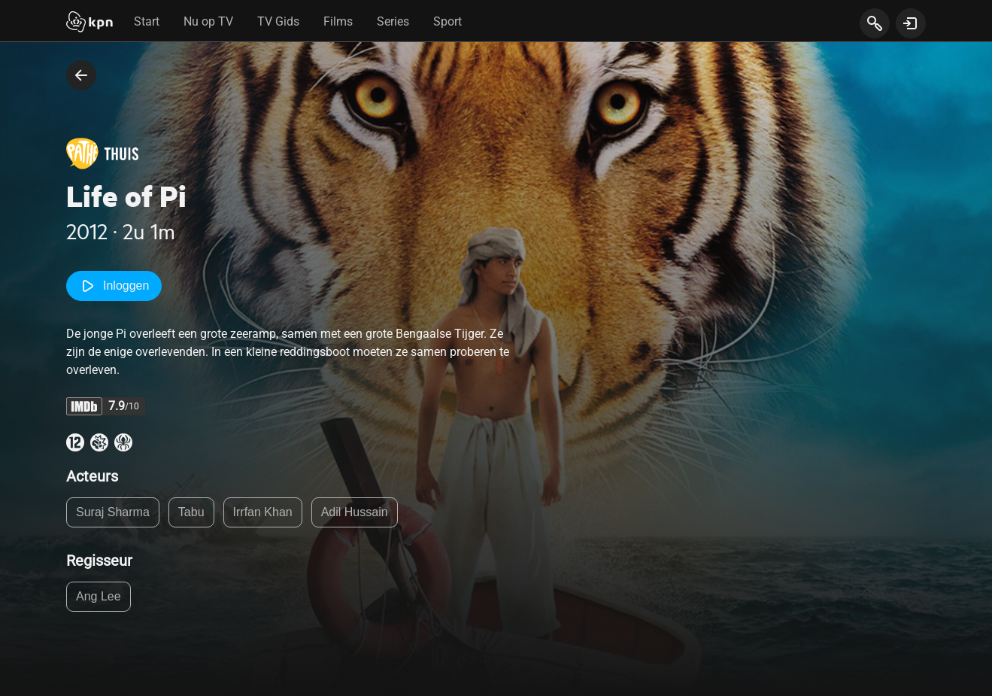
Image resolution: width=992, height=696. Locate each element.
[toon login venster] (911, 23)
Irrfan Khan (263, 512)
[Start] (89, 23)
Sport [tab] (447, 21)
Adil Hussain (354, 512)
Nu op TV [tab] (208, 21)
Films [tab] (338, 21)
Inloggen (114, 286)
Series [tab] (393, 21)
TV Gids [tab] (278, 21)
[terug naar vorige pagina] (81, 75)
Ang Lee (98, 596)
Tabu (191, 512)
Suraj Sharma (113, 512)
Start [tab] (146, 21)
